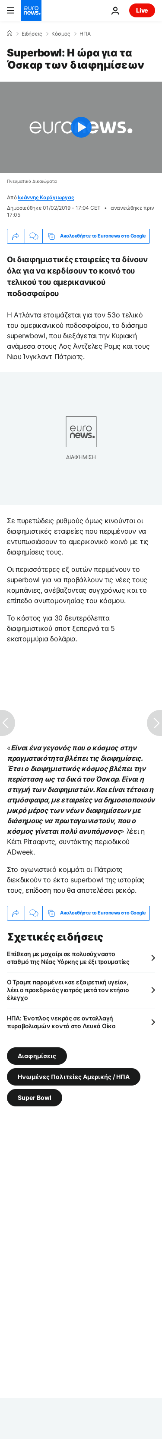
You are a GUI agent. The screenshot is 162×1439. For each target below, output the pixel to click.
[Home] (9, 33)
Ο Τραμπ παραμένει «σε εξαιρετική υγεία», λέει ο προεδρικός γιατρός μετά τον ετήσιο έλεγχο (68, 989)
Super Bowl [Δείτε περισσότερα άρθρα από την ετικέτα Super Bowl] (34, 1097)
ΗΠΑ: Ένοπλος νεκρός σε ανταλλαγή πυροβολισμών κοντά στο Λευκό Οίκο (61, 1022)
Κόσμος (60, 33)
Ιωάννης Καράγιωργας (46, 197)
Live (142, 10)
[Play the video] (81, 127)
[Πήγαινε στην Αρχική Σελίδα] (31, 10)
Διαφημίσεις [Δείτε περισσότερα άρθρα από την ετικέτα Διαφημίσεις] (37, 1055)
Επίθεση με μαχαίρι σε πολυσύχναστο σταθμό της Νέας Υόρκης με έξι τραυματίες (68, 957)
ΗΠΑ (85, 33)
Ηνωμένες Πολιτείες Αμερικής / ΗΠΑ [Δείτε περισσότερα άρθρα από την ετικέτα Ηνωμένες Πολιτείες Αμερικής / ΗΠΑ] (74, 1076)
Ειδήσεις (32, 33)
